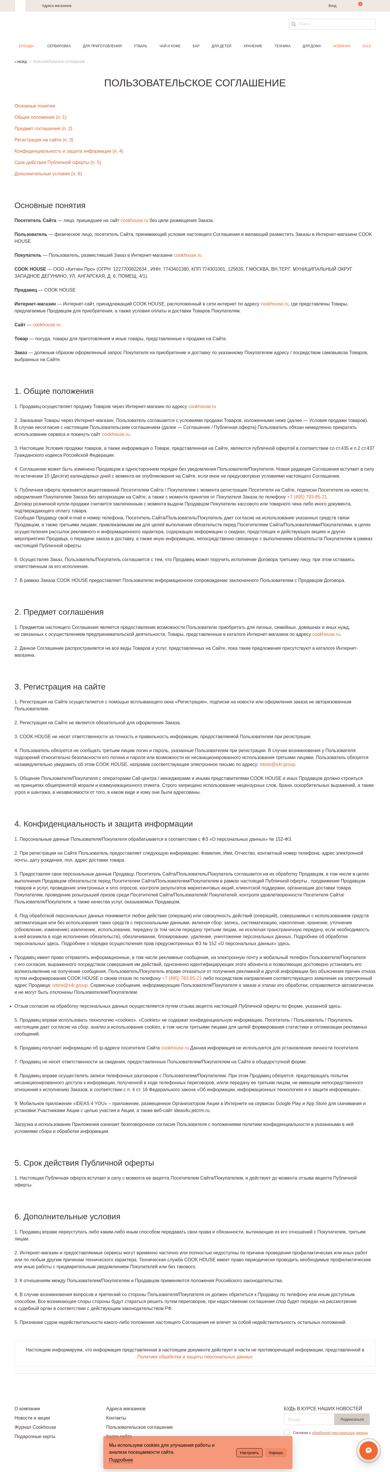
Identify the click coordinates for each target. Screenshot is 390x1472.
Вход (332, 6)
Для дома (312, 46)
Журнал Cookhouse (35, 1427)
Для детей (221, 46)
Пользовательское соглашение (139, 1427)
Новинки (341, 46)
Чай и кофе (170, 46)
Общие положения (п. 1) (40, 117)
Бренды (26, 46)
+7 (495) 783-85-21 (182, 978)
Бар (196, 46)
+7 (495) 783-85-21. (307, 496)
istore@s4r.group (277, 764)
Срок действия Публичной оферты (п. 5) (57, 162)
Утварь (140, 46)
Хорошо (276, 1453)
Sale (366, 46)
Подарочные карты (34, 1436)
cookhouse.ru (134, 220)
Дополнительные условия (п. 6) (48, 173)
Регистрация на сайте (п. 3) (43, 139)
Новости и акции (32, 1417)
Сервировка (59, 46)
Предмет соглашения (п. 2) (43, 128)
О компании (27, 1408)
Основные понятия (34, 105)
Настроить (249, 1453)
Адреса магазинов (56, 6)
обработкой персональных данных (340, 1433)
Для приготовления (102, 46)
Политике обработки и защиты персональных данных (195, 1356)
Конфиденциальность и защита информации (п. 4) (68, 151)
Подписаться (352, 1419)
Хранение (252, 46)
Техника (283, 46)
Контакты (116, 1417)
